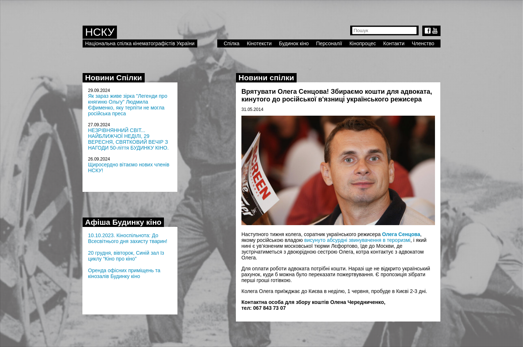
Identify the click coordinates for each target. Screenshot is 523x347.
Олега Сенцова (401, 234)
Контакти (393, 43)
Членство (423, 43)
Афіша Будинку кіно (123, 222)
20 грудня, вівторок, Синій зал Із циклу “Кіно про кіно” (126, 256)
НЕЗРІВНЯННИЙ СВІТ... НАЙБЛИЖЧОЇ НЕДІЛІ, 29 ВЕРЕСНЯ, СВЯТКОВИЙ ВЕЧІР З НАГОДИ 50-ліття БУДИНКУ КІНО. (128, 139)
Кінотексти (259, 43)
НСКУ (99, 32)
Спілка (231, 43)
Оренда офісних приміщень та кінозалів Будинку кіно (124, 273)
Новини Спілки (113, 77)
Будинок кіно (294, 43)
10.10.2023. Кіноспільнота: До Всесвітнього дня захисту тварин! (127, 238)
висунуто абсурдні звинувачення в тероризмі (357, 240)
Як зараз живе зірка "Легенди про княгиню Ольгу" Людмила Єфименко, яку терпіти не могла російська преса (127, 104)
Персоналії (329, 43)
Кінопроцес (363, 43)
